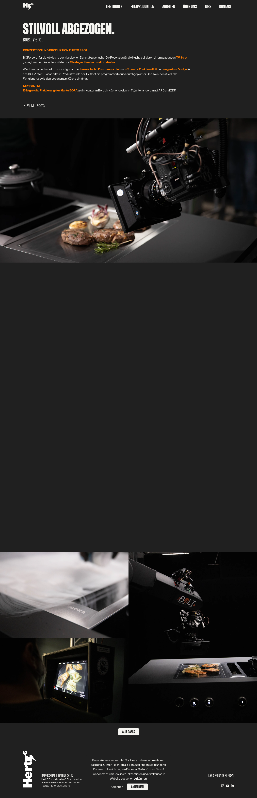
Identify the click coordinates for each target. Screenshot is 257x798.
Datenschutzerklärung (107, 769)
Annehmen (137, 787)
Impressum (48, 775)
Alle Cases (128, 732)
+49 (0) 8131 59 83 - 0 (59, 786)
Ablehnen (117, 786)
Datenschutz (65, 775)
